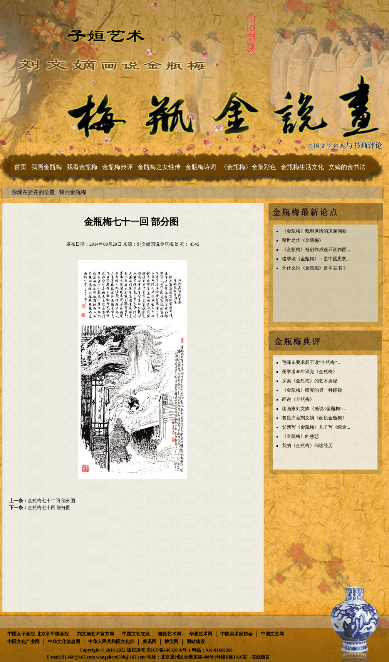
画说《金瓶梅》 (298, 399)
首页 (20, 167)
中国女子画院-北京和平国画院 (38, 634)
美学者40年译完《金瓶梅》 (309, 371)
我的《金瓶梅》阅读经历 (307, 445)
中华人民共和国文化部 (111, 641)
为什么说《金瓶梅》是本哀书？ (314, 268)
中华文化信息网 (64, 641)
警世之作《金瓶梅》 (303, 240)
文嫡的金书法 (347, 167)
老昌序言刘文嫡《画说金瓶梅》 (314, 418)
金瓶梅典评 (117, 167)
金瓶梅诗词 (200, 167)
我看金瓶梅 (82, 167)
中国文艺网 (272, 634)
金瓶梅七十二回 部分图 (51, 500)
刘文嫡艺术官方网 (95, 634)
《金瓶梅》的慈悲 (300, 436)
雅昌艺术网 (169, 634)
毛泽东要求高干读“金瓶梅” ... (312, 362)
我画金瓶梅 (46, 167)
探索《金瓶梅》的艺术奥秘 (309, 381)
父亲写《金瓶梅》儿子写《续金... (316, 427)
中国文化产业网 (23, 641)
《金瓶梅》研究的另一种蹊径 (312, 390)
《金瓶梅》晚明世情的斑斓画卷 (314, 231)
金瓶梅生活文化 (302, 167)
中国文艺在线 (136, 634)
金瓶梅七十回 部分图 (49, 507)
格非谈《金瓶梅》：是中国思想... (316, 258)
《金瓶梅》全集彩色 (248, 167)
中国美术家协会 (236, 634)
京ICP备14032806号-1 (168, 650)
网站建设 (195, 641)
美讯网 (149, 641)
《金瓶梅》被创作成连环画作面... (316, 249)
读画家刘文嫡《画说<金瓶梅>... (314, 408)
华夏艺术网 (200, 634)
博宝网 (171, 641)
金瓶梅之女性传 (159, 167)
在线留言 (261, 657)
